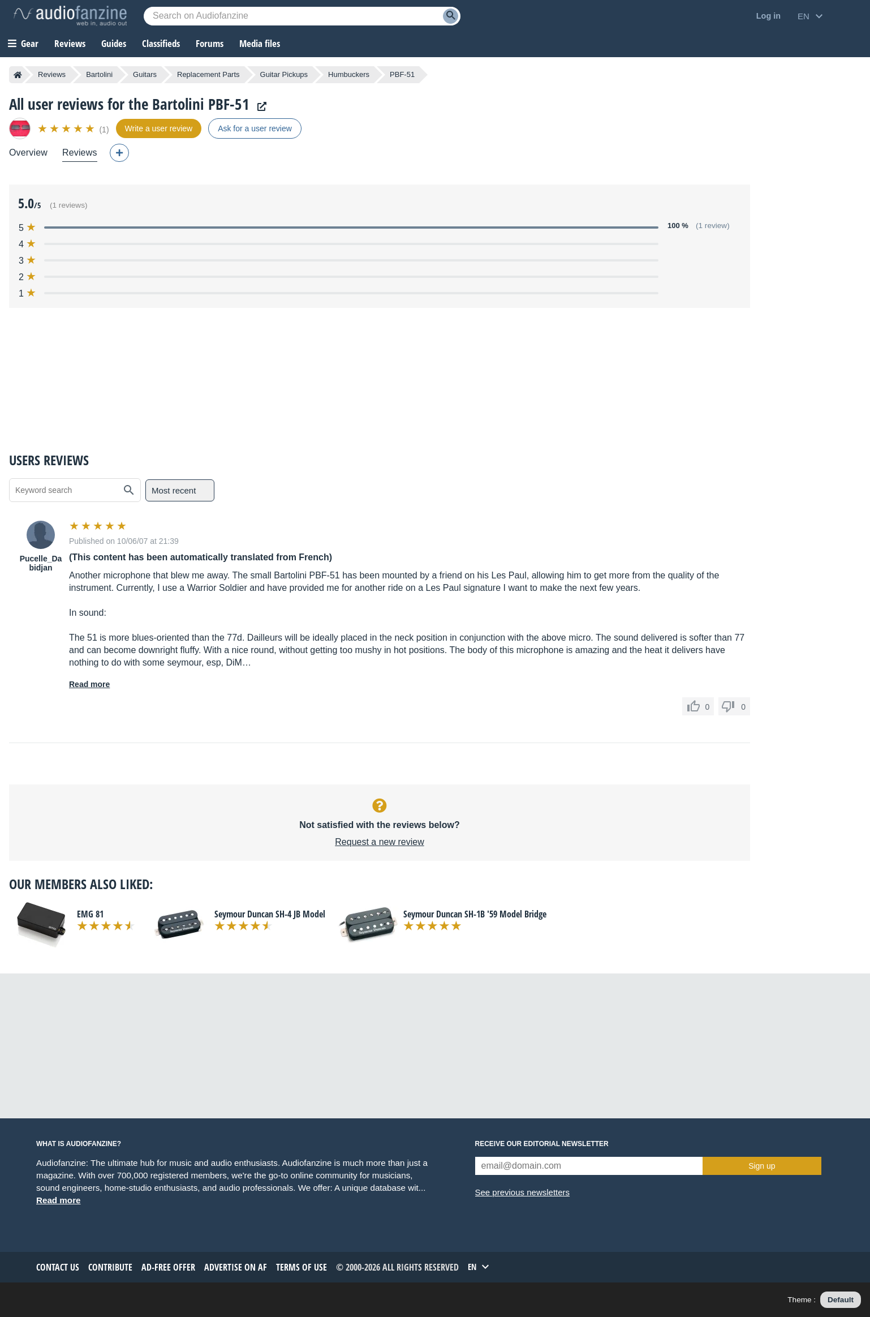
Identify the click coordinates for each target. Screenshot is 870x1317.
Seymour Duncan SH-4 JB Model (269, 914)
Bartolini (99, 74)
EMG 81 (90, 914)
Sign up (761, 1165)
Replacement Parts (208, 74)
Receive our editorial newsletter (542, 1144)
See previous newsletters (522, 1192)
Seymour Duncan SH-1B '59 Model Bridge (474, 914)
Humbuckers (348, 74)
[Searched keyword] (302, 16)
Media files (259, 43)
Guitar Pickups (284, 74)
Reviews (69, 43)
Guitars (145, 74)
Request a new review (379, 842)
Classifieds (161, 43)
